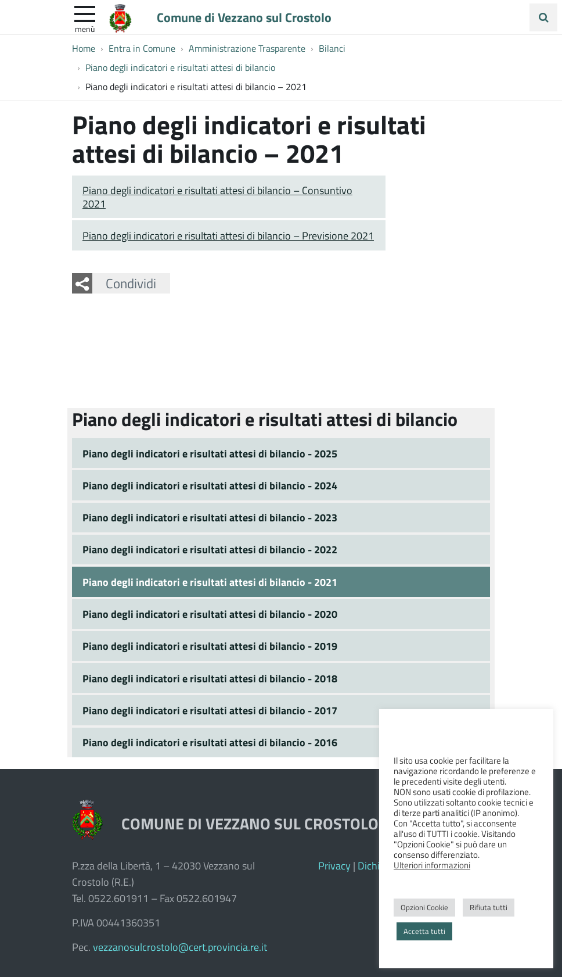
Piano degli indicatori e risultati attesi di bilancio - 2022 (209, 549)
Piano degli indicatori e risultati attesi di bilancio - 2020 (209, 613)
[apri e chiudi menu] (84, 12)
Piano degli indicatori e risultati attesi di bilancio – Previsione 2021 (228, 235)
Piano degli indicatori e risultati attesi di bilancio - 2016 (209, 742)
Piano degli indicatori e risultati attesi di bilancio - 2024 (209, 485)
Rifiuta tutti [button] (488, 907)
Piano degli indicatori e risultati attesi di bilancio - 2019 (209, 645)
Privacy (334, 865)
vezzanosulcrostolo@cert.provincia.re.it (180, 947)
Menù (85, 28)
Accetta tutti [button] (424, 931)
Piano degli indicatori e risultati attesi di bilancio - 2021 (209, 581)
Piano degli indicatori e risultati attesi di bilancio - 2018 (209, 678)
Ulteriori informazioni (432, 865)
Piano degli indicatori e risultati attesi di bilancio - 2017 (209, 710)
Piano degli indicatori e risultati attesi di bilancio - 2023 (209, 517)
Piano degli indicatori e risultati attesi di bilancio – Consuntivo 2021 (217, 196)
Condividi (131, 283)
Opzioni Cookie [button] (424, 907)
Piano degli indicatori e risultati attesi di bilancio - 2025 (209, 453)
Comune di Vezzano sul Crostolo (244, 17)
